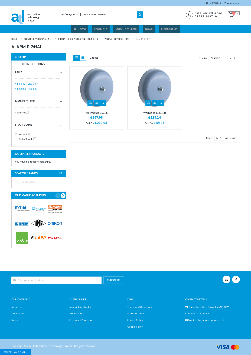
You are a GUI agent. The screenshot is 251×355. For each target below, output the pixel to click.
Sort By (203, 58)
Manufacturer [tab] (25, 101)
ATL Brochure (76, 313)
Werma (23, 112)
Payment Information (81, 320)
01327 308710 (201, 16)
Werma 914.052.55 (97, 113)
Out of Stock (27, 139)
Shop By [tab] (21, 57)
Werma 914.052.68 (154, 113)
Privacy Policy (135, 320)
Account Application (80, 307)
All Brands (61, 173)
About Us (16, 307)
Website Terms (136, 313)
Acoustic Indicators (117, 38)
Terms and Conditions (139, 307)
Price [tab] (18, 72)
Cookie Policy (135, 326)
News (14, 320)
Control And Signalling (38, 38)
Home (14, 38)
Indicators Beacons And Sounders (78, 38)
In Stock (25, 134)
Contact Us (17, 313)
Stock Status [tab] (23, 124)
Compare (215, 3)
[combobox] (101, 14)
